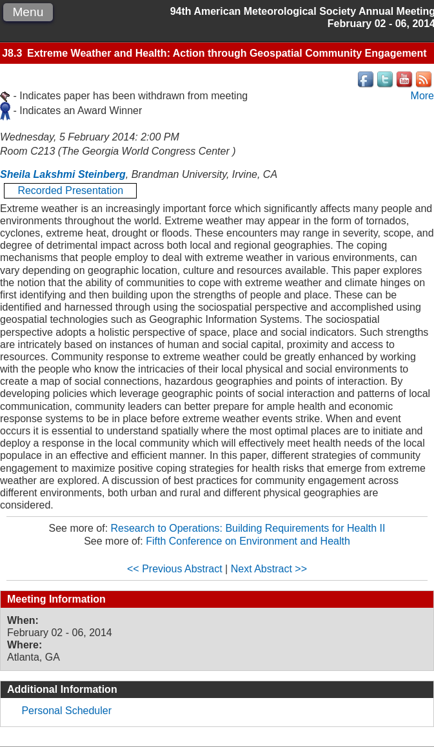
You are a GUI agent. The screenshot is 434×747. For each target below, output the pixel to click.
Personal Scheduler (66, 710)
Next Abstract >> (269, 568)
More (422, 95)
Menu (27, 12)
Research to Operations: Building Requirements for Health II (248, 528)
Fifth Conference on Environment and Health (248, 541)
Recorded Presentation (70, 190)
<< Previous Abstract (174, 568)
